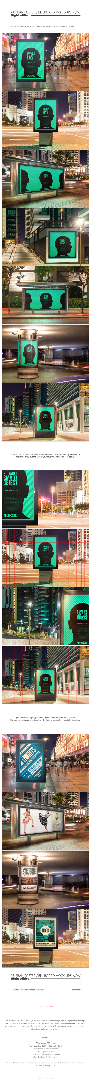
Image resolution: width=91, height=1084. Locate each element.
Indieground (50, 1065)
